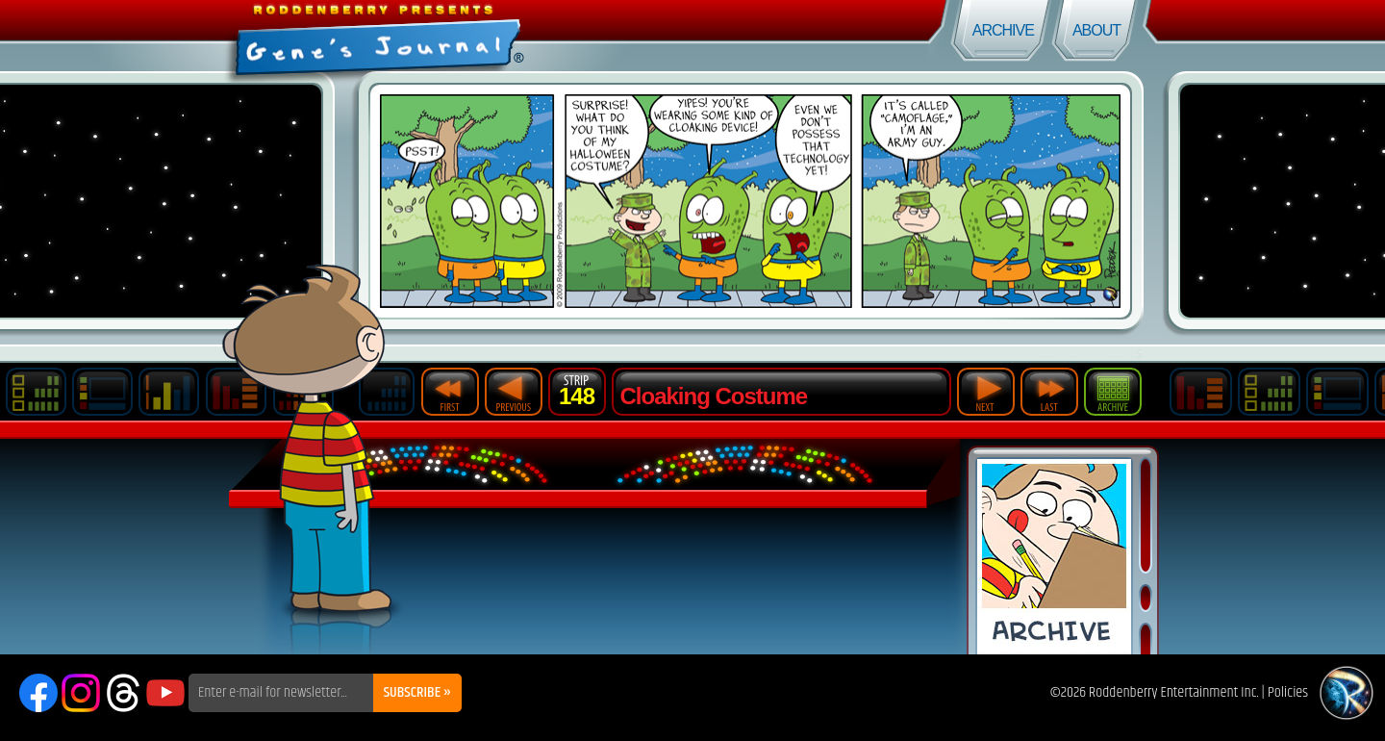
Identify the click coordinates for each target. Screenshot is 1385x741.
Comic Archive (1054, 556)
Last (1049, 392)
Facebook (38, 693)
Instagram (81, 693)
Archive (1003, 30)
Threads (123, 693)
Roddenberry (1346, 693)
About (1096, 30)
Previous (513, 392)
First (450, 392)
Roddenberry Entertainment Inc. (1174, 692)
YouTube (165, 693)
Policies (1288, 692)
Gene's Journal (346, 36)
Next (986, 392)
